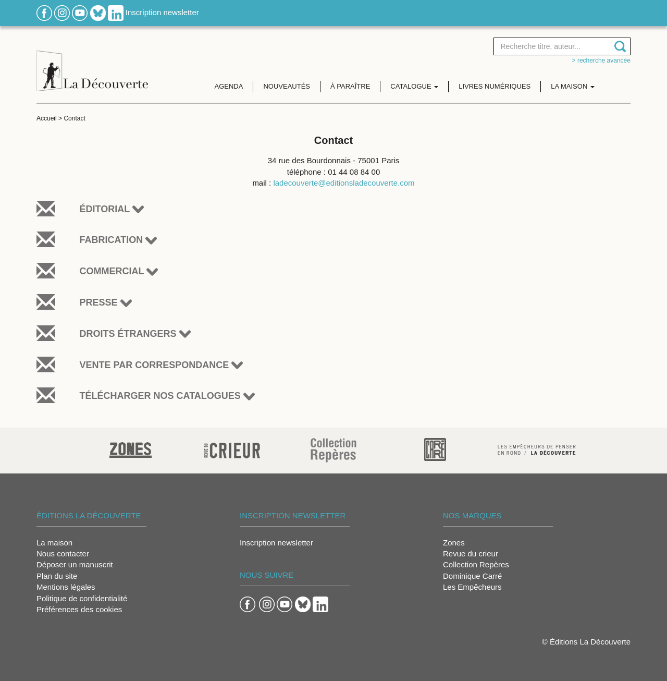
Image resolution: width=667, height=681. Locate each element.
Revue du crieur (470, 553)
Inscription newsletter (162, 12)
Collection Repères (476, 564)
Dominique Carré (472, 575)
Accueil (46, 118)
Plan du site (56, 575)
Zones (454, 542)
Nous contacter (62, 553)
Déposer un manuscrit (74, 564)
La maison (54, 542)
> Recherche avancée (601, 60)
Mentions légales (65, 586)
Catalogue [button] (414, 86)
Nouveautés (286, 86)
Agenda (229, 86)
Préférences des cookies (79, 609)
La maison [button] (573, 86)
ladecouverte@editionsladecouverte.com (343, 182)
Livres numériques (494, 86)
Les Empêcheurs (472, 586)
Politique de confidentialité (81, 598)
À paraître (350, 86)
